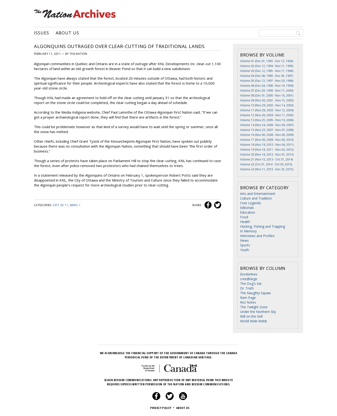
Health (245, 221)
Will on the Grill (251, 316)
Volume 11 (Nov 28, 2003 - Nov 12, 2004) (266, 110)
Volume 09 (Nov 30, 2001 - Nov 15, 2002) (266, 100)
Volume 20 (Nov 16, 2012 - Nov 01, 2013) (266, 154)
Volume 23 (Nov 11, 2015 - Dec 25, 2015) (266, 169)
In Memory (248, 231)
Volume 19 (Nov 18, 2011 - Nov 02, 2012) (266, 150)
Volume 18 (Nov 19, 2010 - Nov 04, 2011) (266, 145)
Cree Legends (250, 203)
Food (244, 217)
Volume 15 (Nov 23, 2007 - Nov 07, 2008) (266, 130)
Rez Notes (248, 302)
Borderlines (248, 274)
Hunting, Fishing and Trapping (262, 226)
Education (247, 212)
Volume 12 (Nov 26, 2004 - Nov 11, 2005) (266, 115)
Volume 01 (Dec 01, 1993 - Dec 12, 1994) (266, 61)
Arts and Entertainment (257, 193)
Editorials (247, 207)
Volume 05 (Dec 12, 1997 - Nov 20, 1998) (266, 81)
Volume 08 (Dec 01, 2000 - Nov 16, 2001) (266, 95)
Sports (245, 245)
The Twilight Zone (253, 307)
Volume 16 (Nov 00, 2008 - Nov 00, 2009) (266, 135)
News (73, 205)
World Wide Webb (253, 321)
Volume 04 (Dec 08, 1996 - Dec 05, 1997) (266, 76)
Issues (41, 33)
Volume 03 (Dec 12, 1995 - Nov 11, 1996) (266, 71)
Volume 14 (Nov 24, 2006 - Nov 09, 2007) (266, 125)
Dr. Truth (247, 288)
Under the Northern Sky (258, 311)
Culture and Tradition (256, 198)
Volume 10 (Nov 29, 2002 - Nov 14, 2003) (266, 105)
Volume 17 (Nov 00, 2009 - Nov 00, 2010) (266, 140)
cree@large (248, 279)
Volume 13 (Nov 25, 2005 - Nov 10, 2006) (266, 120)
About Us (67, 33)
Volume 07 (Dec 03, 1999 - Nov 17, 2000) (266, 91)
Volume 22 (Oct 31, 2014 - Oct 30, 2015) (266, 164)
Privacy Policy (162, 408)
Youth (244, 250)
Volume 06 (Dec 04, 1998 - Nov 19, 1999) (266, 86)
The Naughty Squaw (255, 293)
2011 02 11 (60, 205)
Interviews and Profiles (257, 236)
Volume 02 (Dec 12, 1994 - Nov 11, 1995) (266, 66)
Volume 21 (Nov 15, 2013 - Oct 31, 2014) (266, 159)
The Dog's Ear (251, 283)
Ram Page (248, 297)
